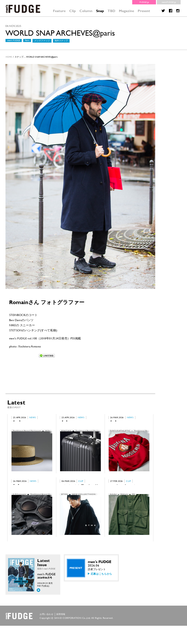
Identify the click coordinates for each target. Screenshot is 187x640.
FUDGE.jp (144, 2)
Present (144, 10)
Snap (100, 10)
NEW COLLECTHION (84, 503)
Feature (59, 10)
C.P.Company (19, 503)
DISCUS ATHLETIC (120, 432)
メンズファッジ (42, 40)
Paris (27, 40)
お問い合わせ (47, 628)
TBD (111, 10)
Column (85, 10)
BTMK (64, 503)
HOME (9, 57)
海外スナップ (61, 40)
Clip (72, 10)
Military (124, 503)
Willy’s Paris (51, 432)
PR (133, 503)
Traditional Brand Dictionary (27, 432)
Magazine (126, 10)
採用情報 (60, 628)
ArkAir (113, 503)
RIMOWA (66, 432)
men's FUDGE (13, 40)
